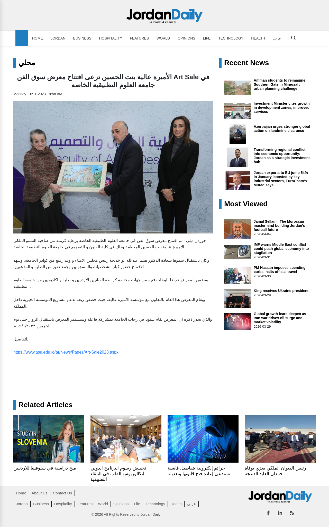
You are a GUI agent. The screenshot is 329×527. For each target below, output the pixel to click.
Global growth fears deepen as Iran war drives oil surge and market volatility (280, 318)
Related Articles (46, 404)
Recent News (246, 62)
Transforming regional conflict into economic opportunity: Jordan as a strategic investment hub (282, 156)
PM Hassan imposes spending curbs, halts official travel (280, 270)
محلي (27, 62)
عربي (277, 38)
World (163, 38)
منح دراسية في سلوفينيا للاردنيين (44, 468)
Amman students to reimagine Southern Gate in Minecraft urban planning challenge (279, 84)
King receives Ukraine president (281, 291)
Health (258, 38)
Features (139, 38)
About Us (40, 493)
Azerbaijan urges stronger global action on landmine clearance (282, 128)
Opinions (186, 38)
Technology (230, 38)
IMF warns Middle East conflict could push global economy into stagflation (281, 248)
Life (207, 38)
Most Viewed (246, 204)
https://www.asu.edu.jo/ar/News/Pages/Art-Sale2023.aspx (65, 352)
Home (37, 38)
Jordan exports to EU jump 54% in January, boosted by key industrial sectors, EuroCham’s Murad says (281, 179)
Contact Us (62, 493)
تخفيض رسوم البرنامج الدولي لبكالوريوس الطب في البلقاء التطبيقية (118, 473)
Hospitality (110, 38)
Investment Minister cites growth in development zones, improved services (282, 107)
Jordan (58, 38)
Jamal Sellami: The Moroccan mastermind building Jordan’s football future (279, 225)
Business (82, 38)
